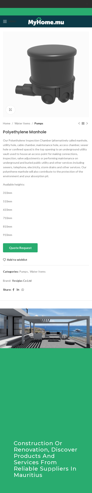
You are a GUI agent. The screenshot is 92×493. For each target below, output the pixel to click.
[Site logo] (46, 21)
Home (6, 123)
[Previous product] (79, 123)
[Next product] (87, 123)
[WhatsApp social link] (22, 289)
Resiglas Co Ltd (21, 280)
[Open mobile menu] (9, 21)
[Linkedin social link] (18, 289)
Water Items (22, 123)
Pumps (38, 123)
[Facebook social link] (13, 289)
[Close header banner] (87, 4)
